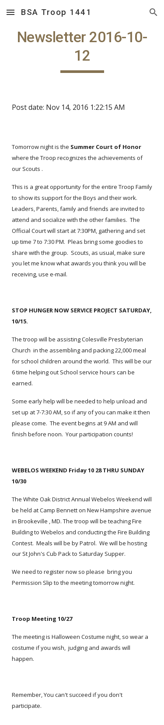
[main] (82, 50)
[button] (10, 12)
